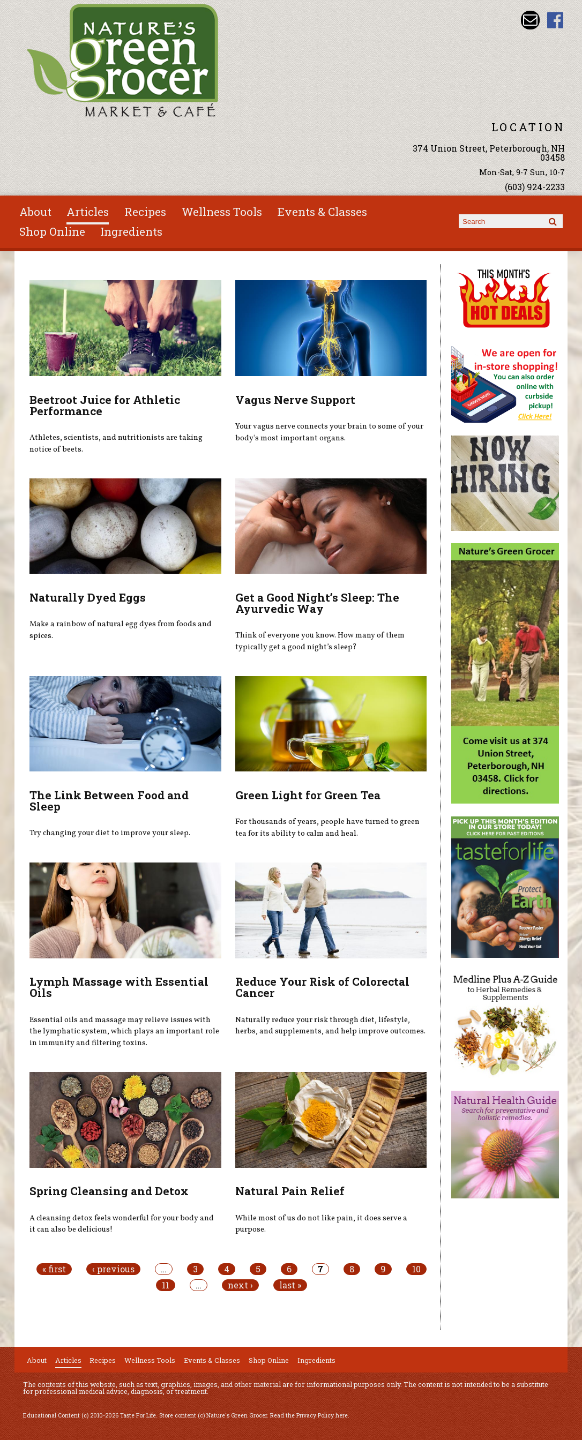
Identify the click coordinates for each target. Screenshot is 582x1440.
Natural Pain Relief (290, 1190)
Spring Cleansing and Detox (109, 1190)
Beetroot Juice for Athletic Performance (104, 405)
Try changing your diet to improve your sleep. (109, 833)
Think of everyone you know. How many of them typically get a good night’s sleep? (320, 641)
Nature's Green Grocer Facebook (555, 20)
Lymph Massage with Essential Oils (118, 987)
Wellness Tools (222, 211)
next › (240, 1285)
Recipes (145, 211)
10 (416, 1269)
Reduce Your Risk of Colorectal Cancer (322, 987)
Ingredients (131, 231)
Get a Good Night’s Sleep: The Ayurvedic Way (317, 603)
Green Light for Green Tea (307, 795)
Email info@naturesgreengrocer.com (530, 20)
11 (165, 1285)
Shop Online (52, 231)
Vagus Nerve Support (295, 399)
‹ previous (113, 1269)
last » (290, 1285)
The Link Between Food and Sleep (109, 801)
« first (54, 1269)
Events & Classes (322, 211)
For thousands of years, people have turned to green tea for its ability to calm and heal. (327, 827)
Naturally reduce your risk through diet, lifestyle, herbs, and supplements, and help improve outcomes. (330, 1026)
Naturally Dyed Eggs (87, 597)
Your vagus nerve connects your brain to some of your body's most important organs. (329, 432)
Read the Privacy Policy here (309, 1415)
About (35, 211)
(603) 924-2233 (535, 186)
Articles (87, 211)
